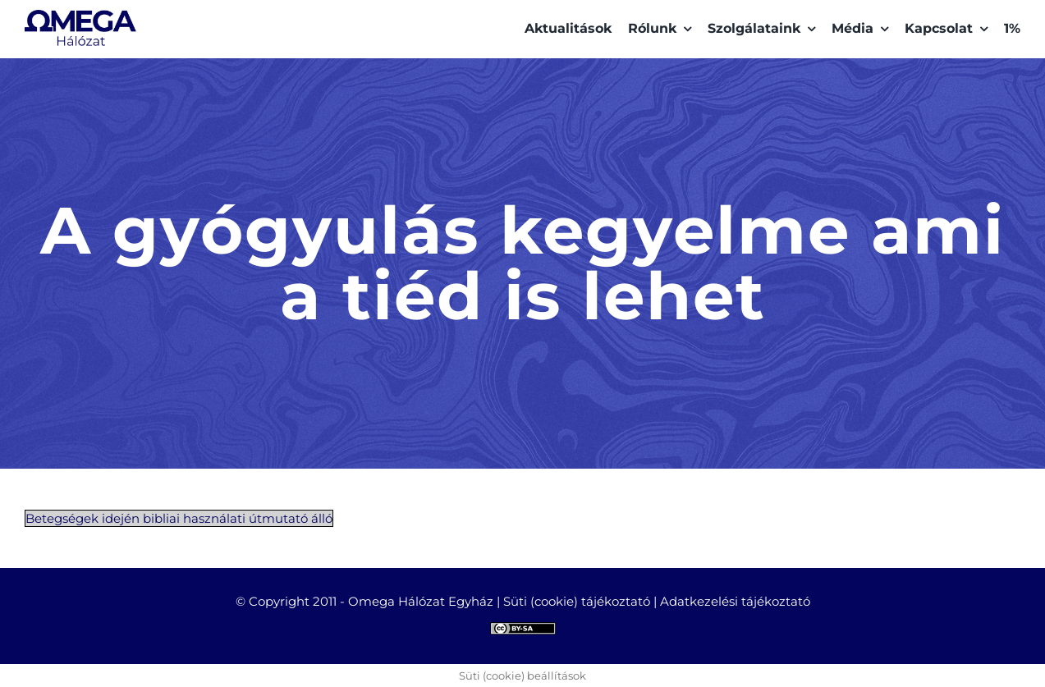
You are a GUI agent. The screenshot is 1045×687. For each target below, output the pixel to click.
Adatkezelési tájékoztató (735, 601)
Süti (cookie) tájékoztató (576, 601)
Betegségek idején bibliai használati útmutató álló (178, 518)
